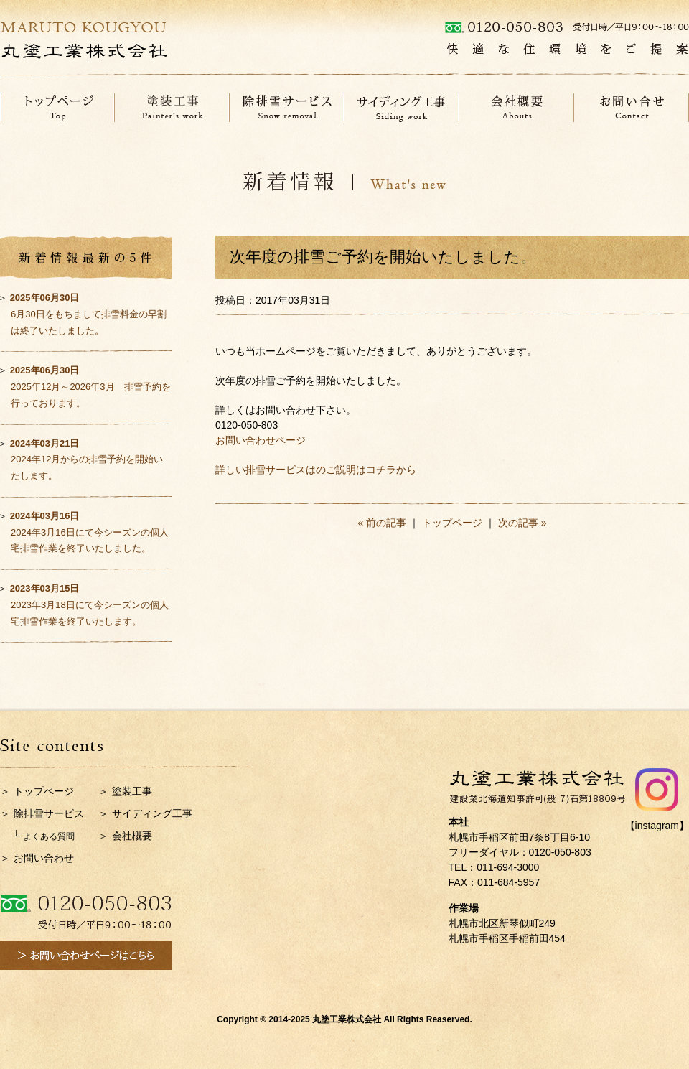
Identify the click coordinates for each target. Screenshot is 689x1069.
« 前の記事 (382, 522)
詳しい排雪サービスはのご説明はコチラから (315, 469)
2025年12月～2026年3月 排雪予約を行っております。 (90, 387)
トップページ (452, 522)
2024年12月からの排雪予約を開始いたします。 (87, 460)
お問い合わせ (44, 858)
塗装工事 (132, 791)
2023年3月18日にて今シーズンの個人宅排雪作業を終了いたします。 (89, 605)
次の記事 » (522, 522)
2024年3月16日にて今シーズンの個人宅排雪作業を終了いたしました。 (89, 532)
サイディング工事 (152, 813)
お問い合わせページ (260, 440)
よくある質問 (49, 836)
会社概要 (132, 835)
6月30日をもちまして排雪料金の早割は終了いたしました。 (88, 314)
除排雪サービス (49, 813)
